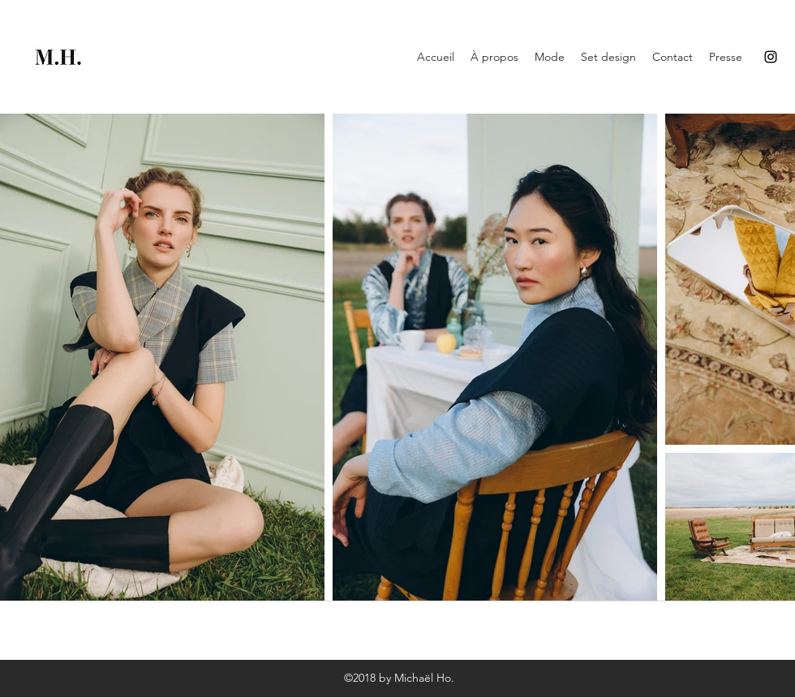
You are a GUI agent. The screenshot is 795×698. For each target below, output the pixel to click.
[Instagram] (771, 57)
